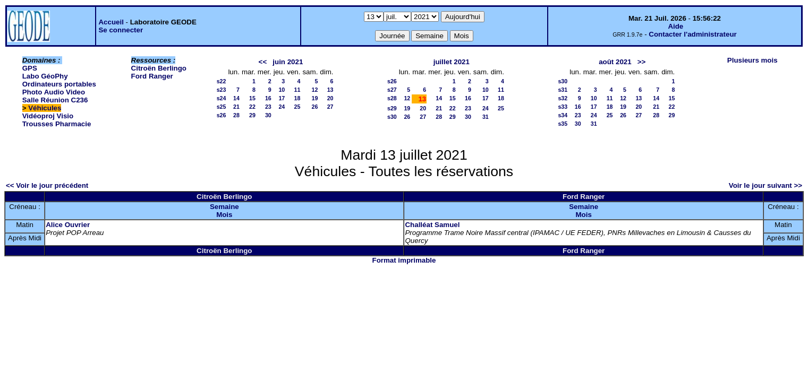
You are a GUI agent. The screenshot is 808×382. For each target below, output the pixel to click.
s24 (221, 98)
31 (485, 117)
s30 (392, 117)
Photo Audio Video (53, 92)
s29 (392, 108)
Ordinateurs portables (59, 84)
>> (641, 62)
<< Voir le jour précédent (47, 185)
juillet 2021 (451, 62)
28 (236, 115)
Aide (675, 26)
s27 (392, 89)
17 (281, 98)
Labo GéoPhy (45, 76)
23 (268, 106)
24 (281, 106)
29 (252, 115)
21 (236, 106)
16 (268, 98)
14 (236, 98)
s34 (562, 115)
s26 (221, 115)
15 (252, 98)
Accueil (110, 22)
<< (263, 62)
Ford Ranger (152, 76)
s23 (221, 89)
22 (252, 106)
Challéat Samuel (432, 225)
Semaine (224, 207)
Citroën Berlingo (158, 68)
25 (297, 106)
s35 (562, 123)
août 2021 (615, 62)
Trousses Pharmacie (56, 124)
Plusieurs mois (752, 60)
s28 (392, 98)
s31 (562, 89)
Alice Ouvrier (68, 225)
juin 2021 (288, 62)
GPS (29, 68)
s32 (562, 98)
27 (330, 106)
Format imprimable (404, 260)
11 (297, 89)
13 (330, 89)
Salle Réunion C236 (55, 100)
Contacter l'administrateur (692, 34)
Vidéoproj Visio (48, 116)
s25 (221, 106)
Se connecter (120, 30)
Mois (224, 215)
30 (268, 115)
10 (281, 89)
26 (314, 106)
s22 (221, 81)
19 (314, 98)
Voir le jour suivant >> (765, 185)
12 (314, 89)
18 (297, 98)
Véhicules (44, 108)
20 (330, 98)
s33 (562, 106)
